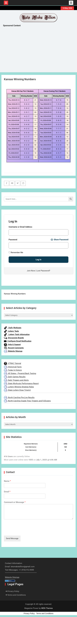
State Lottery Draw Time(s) (17, 390)
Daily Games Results (14, 377)
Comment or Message (14, 502)
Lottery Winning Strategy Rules (19, 387)
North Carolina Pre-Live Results (19, 397)
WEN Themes (47, 608)
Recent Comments (14, 348)
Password (13, 239)
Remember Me (16, 252)
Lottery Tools (11, 331)
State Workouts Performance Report (21, 383)
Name (7, 481)
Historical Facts (13, 367)
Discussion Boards (14, 338)
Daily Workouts (12, 328)
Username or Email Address (20, 227)
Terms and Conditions (16, 595)
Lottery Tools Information (17, 334)
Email (7, 491)
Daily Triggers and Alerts (16, 380)
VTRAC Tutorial (12, 363)
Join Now (31, 271)
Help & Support (12, 344)
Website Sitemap (13, 351)
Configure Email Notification (17, 341)
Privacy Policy (13, 591)
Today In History (13, 370)
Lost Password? (43, 271)
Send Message (12, 538)
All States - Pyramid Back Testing (20, 373)
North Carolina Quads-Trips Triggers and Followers (27, 401)
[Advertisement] (40, 50)
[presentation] (23, 531)
